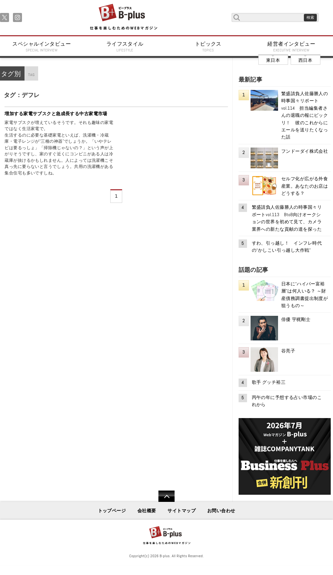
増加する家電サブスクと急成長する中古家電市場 (56, 113)
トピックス (208, 46)
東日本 (273, 60)
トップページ (112, 511)
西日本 (305, 60)
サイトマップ (181, 511)
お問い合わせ (221, 511)
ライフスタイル (125, 46)
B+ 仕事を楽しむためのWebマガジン (123, 17)
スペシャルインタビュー (41, 46)
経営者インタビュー (291, 46)
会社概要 (146, 511)
